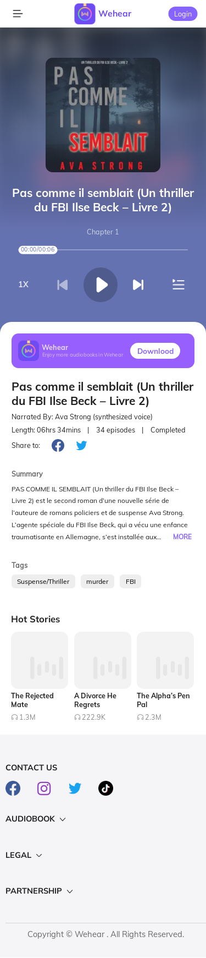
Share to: (26, 445)
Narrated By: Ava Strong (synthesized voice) (82, 417)
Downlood (155, 350)
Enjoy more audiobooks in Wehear (83, 355)
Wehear (114, 13)
